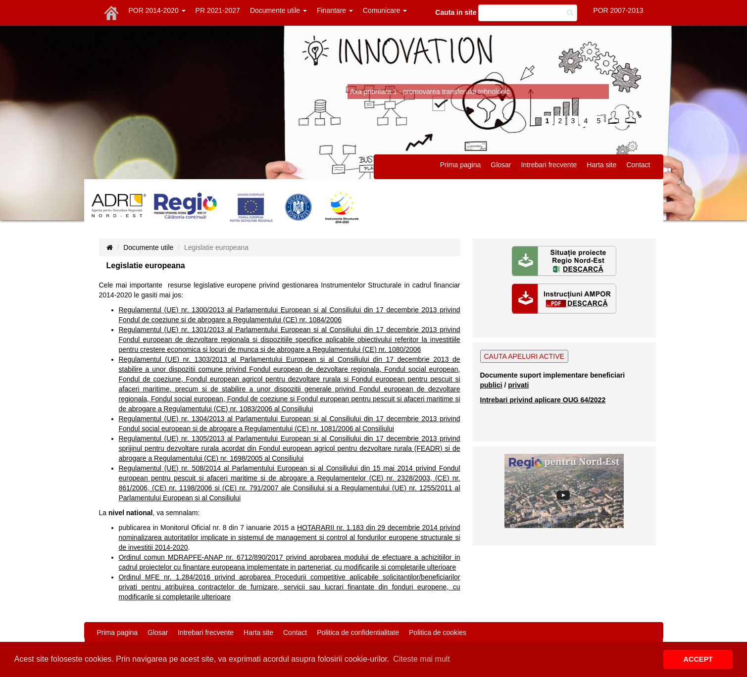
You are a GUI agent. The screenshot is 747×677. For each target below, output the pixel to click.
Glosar (501, 165)
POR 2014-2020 (157, 10)
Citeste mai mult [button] (421, 659)
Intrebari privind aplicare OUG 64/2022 (543, 400)
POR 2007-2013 (618, 10)
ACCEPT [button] (698, 659)
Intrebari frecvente (549, 165)
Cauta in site (455, 12)
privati (518, 385)
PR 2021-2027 (218, 10)
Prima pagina (460, 165)
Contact (638, 165)
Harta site (601, 165)
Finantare (335, 10)
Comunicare (385, 10)
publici (491, 385)
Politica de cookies (437, 632)
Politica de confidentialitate (358, 632)
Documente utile (278, 10)
